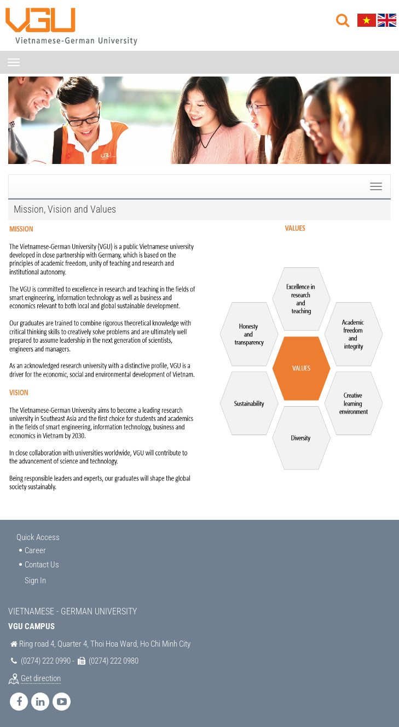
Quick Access (38, 537)
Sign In (35, 580)
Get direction (41, 678)
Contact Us (42, 565)
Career (35, 550)
